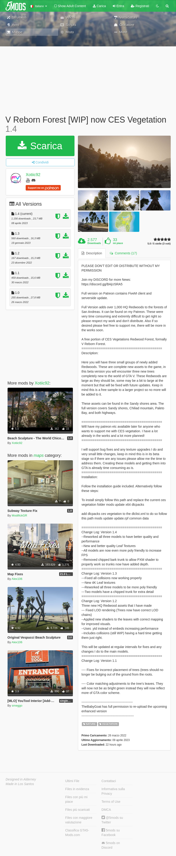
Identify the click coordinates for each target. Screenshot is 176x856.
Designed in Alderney (21, 779)
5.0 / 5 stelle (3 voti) (159, 243)
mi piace (118, 243)
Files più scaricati (77, 809)
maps (39, 455)
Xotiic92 (33, 174)
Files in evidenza (77, 789)
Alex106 (17, 579)
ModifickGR (19, 515)
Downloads (94, 243)
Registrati (140, 6)
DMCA (106, 809)
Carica (99, 6)
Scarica (40, 145)
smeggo (17, 705)
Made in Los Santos (20, 784)
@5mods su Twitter (112, 820)
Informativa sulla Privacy (113, 791)
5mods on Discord (111, 845)
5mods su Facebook (111, 832)
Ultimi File (72, 781)
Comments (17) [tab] (123, 253)
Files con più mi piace (76, 799)
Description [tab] (92, 253)
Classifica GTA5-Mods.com (77, 832)
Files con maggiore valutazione (78, 820)
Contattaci (109, 781)
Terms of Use (111, 801)
